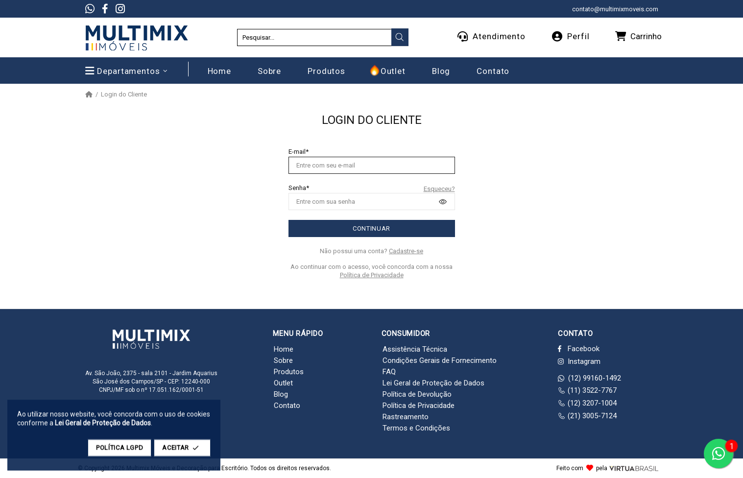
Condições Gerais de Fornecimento (440, 360)
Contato (287, 405)
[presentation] (400, 37)
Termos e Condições (416, 428)
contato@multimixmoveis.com (615, 9)
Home (283, 349)
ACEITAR (182, 452)
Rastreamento (406, 416)
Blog (281, 394)
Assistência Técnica (415, 349)
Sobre (283, 360)
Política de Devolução (417, 394)
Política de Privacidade (372, 275)
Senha (297, 187)
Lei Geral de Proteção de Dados (433, 383)
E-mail (297, 151)
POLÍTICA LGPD (119, 452)
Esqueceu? (439, 188)
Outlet (283, 383)
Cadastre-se (406, 251)
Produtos (289, 371)
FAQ (389, 371)
